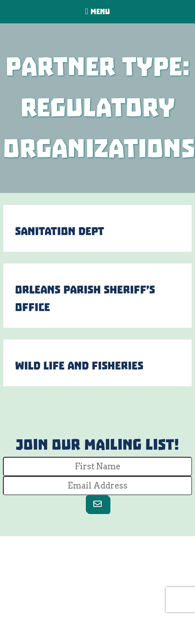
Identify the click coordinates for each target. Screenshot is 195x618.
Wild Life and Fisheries (79, 366)
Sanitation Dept (59, 231)
